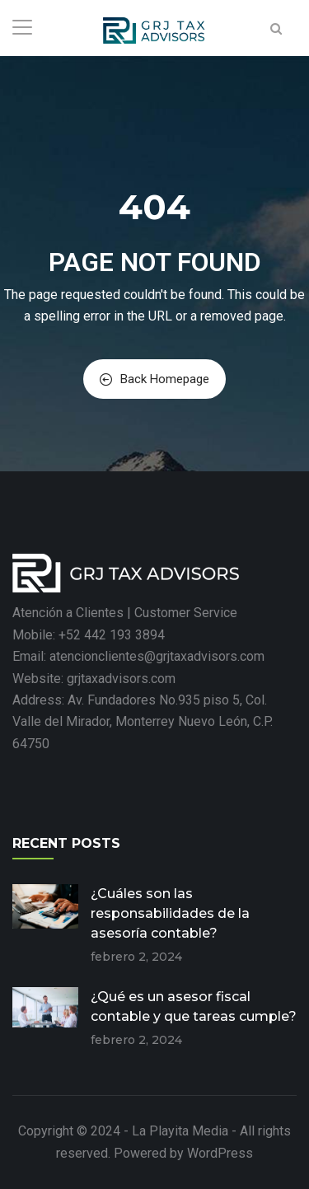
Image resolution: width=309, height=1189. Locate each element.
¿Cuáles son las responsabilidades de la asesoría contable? (170, 913)
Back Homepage (154, 379)
